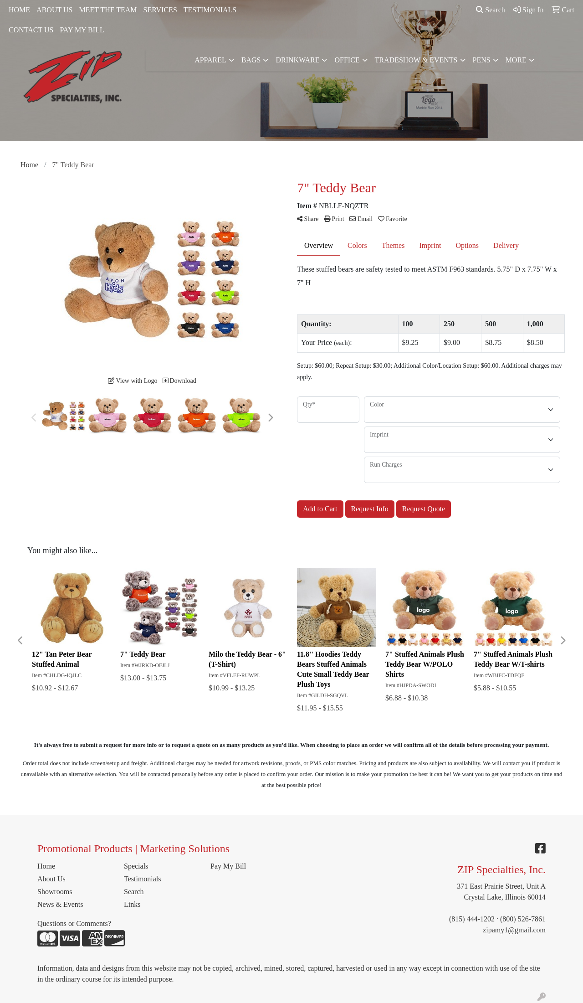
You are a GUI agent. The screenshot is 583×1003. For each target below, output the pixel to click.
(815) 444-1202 (472, 919)
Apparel (210, 60)
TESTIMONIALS (210, 10)
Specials (136, 866)
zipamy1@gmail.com (514, 930)
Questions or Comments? (74, 923)
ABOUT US (54, 10)
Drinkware (297, 60)
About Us (51, 879)
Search (490, 10)
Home (46, 866)
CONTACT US (31, 30)
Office (346, 60)
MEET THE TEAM (108, 10)
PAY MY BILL (82, 30)
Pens (482, 60)
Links (132, 904)
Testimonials (142, 879)
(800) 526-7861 (523, 919)
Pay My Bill (228, 866)
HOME (19, 10)
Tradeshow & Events (416, 60)
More (516, 60)
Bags (251, 60)
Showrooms (54, 891)
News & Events (60, 904)
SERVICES (160, 10)
